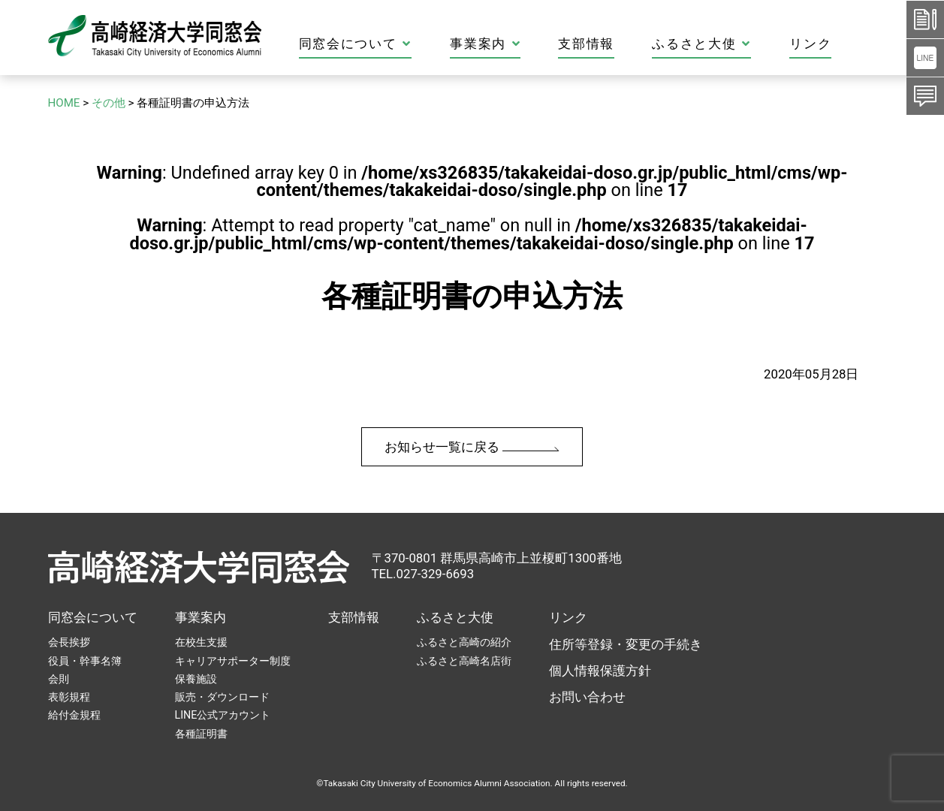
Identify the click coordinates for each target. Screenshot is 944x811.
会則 (58, 679)
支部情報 (639, 44)
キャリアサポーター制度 (233, 661)
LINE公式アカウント (223, 715)
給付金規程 (74, 715)
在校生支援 (201, 642)
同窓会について (408, 44)
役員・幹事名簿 (85, 661)
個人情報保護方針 (600, 670)
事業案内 (537, 44)
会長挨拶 (69, 642)
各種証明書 (201, 734)
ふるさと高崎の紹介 (464, 642)
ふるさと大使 (754, 44)
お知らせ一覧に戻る (472, 446)
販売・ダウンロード (222, 697)
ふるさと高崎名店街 (464, 661)
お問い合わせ (587, 696)
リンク (863, 44)
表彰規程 (69, 697)
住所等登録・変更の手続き (625, 644)
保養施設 (196, 679)
